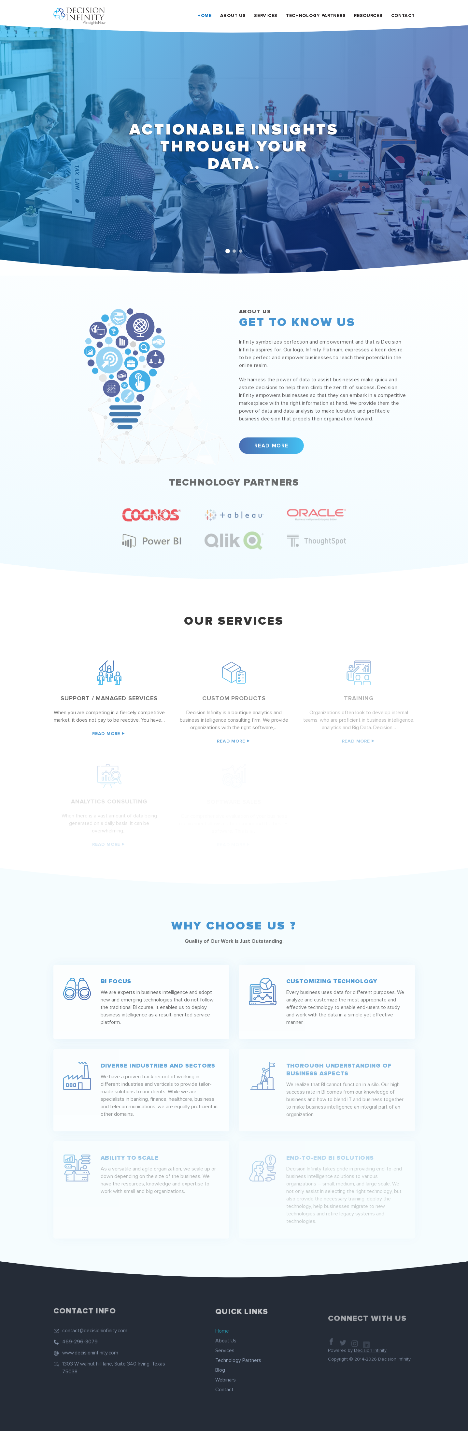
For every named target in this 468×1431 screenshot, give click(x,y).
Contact (403, 15)
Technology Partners (316, 15)
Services (265, 15)
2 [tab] (234, 251)
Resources (368, 15)
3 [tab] (240, 251)
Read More (271, 439)
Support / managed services (109, 698)
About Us (233, 15)
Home (204, 15)
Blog (220, 1363)
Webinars (225, 1373)
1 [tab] (227, 251)
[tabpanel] (234, 150)
